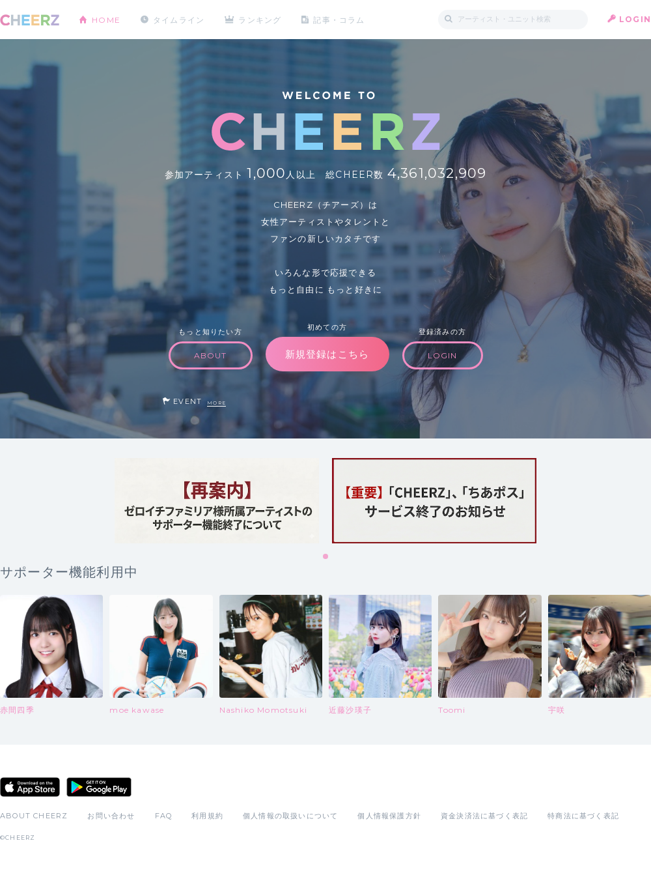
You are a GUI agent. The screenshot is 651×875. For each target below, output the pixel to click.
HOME (106, 19)
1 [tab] (326, 557)
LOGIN (635, 19)
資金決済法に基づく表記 (484, 815)
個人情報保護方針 (389, 815)
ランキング (261, 19)
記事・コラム (340, 19)
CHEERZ (29, 19)
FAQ (164, 815)
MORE (216, 403)
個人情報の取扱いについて (290, 815)
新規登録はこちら (327, 354)
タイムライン (178, 19)
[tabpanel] (217, 500)
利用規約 (207, 815)
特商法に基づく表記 (583, 815)
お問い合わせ (111, 815)
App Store (30, 787)
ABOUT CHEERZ (34, 815)
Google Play (99, 787)
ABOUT (210, 355)
